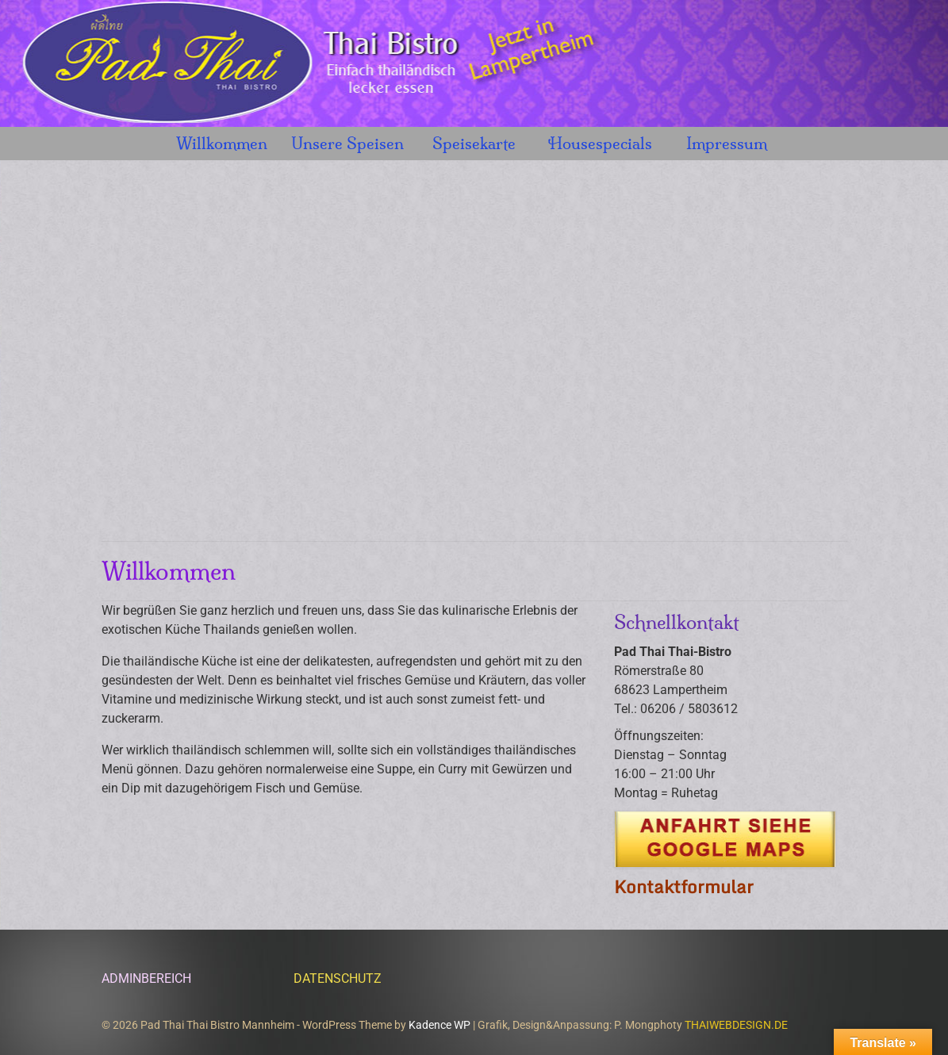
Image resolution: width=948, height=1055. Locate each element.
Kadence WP (439, 1025)
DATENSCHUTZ (338, 978)
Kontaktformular (684, 886)
